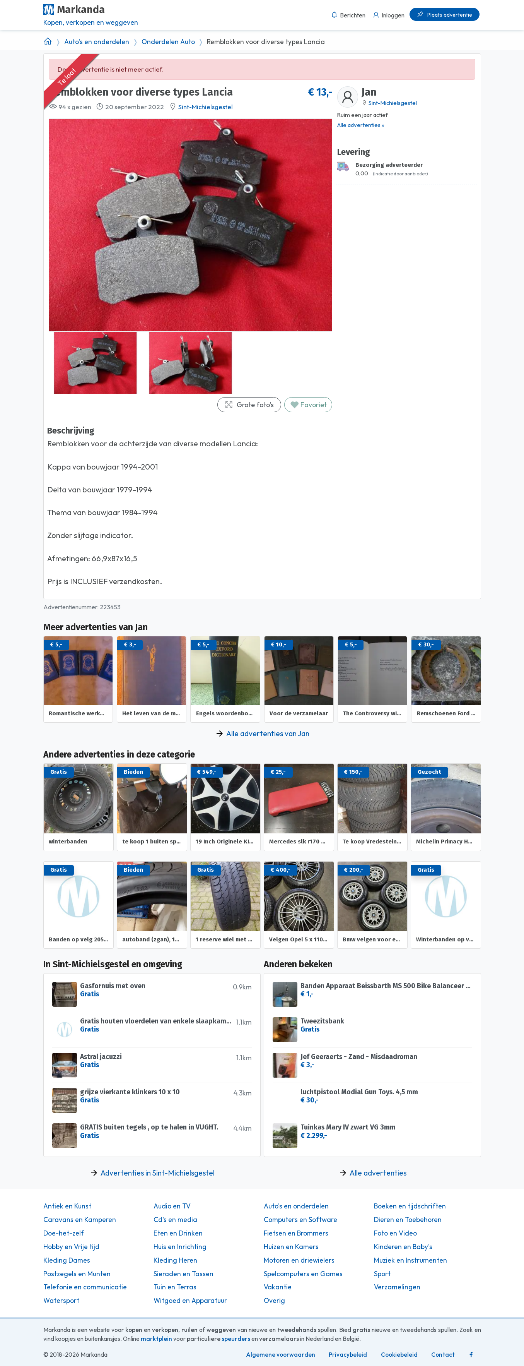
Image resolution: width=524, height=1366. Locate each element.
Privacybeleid (348, 1354)
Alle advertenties (378, 1172)
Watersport (61, 1300)
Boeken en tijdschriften (410, 1206)
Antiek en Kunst (67, 1206)
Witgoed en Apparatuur (190, 1300)
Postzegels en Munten (77, 1274)
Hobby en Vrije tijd (71, 1247)
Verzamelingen (397, 1287)
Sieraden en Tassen (183, 1274)
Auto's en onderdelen (96, 42)
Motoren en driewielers (299, 1260)
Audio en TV (172, 1206)
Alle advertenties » (360, 125)
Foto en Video (395, 1233)
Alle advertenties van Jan (267, 733)
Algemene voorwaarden (280, 1354)
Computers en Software (300, 1219)
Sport (382, 1274)
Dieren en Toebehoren (408, 1219)
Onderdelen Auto (168, 42)
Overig (274, 1300)
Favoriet (308, 404)
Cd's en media (175, 1219)
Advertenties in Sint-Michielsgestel (158, 1172)
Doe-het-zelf (63, 1233)
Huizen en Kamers (291, 1247)
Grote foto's (249, 404)
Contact (443, 1354)
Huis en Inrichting (180, 1247)
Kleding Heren (175, 1260)
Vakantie (278, 1287)
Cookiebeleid (399, 1354)
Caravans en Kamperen (79, 1219)
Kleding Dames (66, 1260)
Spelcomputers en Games (303, 1274)
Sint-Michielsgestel (205, 107)
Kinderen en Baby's (403, 1247)
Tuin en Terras (175, 1287)
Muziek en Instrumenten (410, 1260)
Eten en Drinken (178, 1233)
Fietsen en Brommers (296, 1233)
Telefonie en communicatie (85, 1287)
